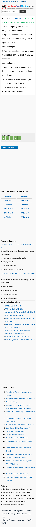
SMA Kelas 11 (8, 217)
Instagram (20, 520)
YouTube (30, 520)
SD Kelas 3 (8, 200)
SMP (21, 1)
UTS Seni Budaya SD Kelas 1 (15, 309)
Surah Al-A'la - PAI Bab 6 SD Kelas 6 (18, 408)
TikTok (4, 523)
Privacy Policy (15, 514)
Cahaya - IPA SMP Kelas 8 (15, 435)
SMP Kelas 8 (19, 19)
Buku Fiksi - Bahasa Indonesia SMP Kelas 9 (20, 324)
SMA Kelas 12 (24, 217)
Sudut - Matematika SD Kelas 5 (17, 474)
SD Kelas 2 (24, 196)
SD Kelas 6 (24, 205)
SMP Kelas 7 (8, 209)
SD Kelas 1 (8, 196)
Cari (23, 11)
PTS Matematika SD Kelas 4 (14, 315)
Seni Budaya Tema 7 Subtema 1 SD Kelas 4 (20, 340)
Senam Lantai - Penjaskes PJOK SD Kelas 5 (20, 312)
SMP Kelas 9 (8, 213)
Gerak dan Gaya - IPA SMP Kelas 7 (18, 405)
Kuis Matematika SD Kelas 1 (16, 457)
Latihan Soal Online (8, 1)
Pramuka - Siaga (11, 402)
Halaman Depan (7, 511)
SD (17, 1)
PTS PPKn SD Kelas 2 (12, 327)
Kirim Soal (5, 514)
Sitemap (24, 514)
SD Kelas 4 (24, 200)
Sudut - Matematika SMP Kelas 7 (17, 438)
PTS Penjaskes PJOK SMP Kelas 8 (17, 337)
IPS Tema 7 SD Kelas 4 (13, 306)
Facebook (12, 520)
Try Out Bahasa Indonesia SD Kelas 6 (19, 454)
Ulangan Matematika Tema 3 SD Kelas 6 (20, 399)
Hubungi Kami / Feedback (22, 511)
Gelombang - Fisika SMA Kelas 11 (18, 428)
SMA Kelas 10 (24, 213)
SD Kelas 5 (8, 205)
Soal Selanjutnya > (9, 147)
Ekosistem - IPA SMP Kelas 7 (16, 431)
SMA (25, 1)
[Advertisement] (18, 114)
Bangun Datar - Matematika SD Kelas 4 (20, 425)
